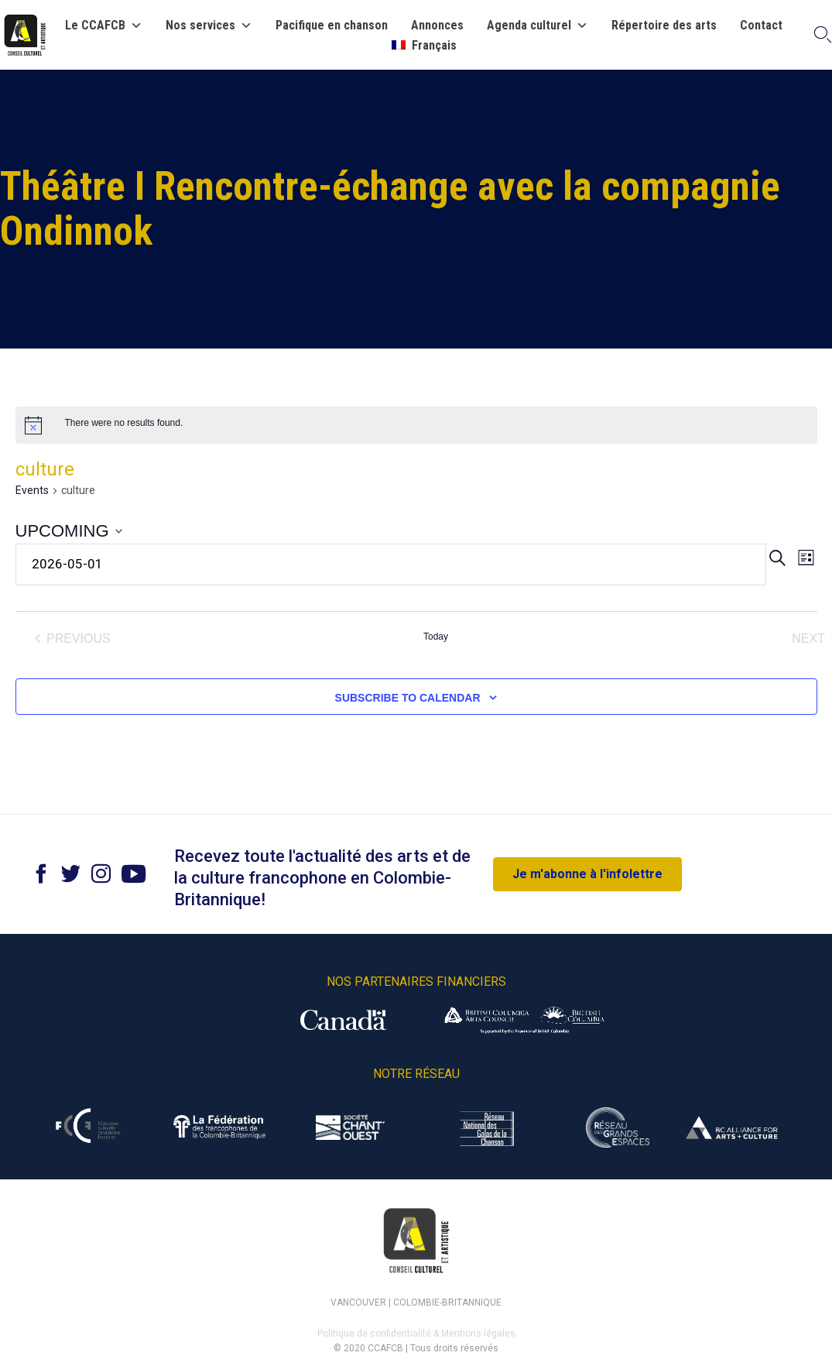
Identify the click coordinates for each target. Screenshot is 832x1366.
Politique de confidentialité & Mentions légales (416, 1333)
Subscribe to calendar (408, 698)
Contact (761, 26)
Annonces (437, 26)
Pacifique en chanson (332, 26)
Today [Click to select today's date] (435, 636)
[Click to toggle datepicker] (68, 531)
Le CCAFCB (103, 26)
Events (32, 490)
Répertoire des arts (664, 26)
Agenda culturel (537, 26)
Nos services (209, 26)
